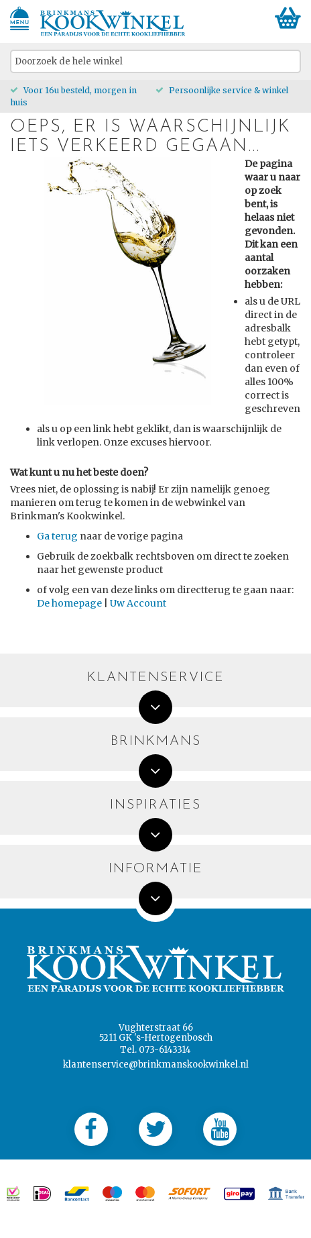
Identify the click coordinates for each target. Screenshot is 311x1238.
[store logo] (113, 23)
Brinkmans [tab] (156, 742)
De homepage (69, 603)
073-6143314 (165, 1049)
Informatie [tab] (156, 869)
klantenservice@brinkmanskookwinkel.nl (156, 1064)
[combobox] (155, 61)
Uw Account (138, 603)
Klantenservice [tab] (156, 678)
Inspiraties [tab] (155, 805)
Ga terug (57, 536)
